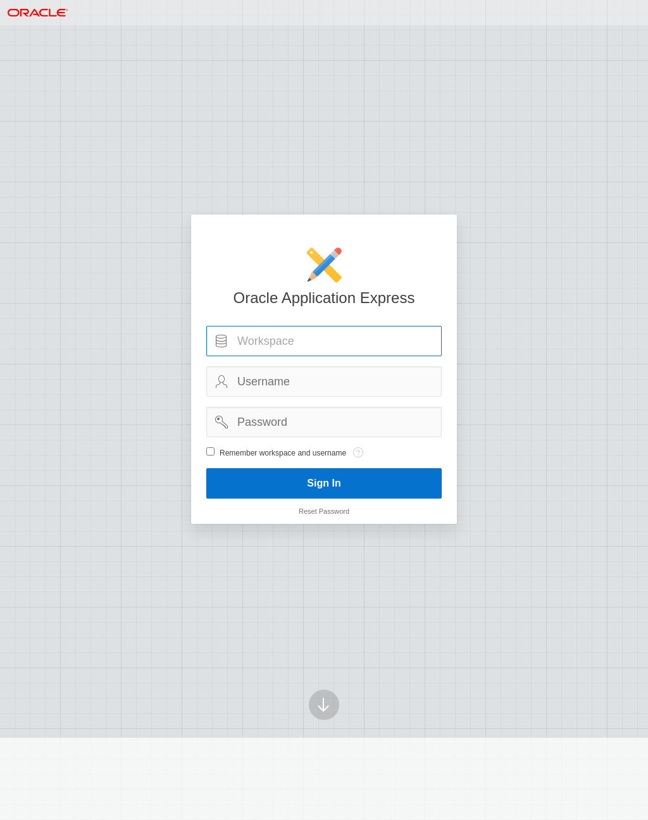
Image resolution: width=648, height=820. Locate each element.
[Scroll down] (324, 687)
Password (221, 422)
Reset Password (324, 511)
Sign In (323, 483)
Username (221, 381)
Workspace (221, 341)
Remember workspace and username (283, 453)
